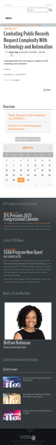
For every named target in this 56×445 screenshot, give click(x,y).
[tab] (28, 117)
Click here (8, 80)
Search (50, 10)
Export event (12, 55)
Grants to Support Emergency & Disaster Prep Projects (27, 382)
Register (9, 5)
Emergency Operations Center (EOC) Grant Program (27, 415)
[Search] (38, 10)
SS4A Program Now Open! (23, 252)
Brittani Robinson (17, 342)
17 (35, 170)
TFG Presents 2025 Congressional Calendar (21, 217)
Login (47, 5)
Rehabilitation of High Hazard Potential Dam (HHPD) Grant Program (27, 399)
